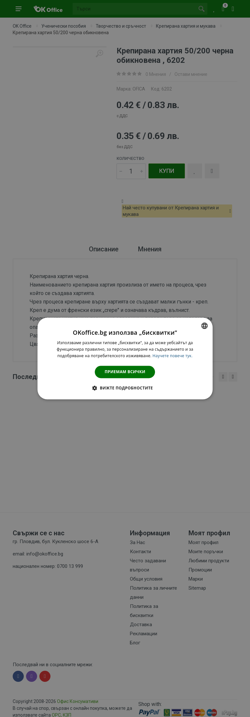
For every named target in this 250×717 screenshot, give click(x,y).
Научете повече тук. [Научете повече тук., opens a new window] (173, 355)
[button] (125, 388)
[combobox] (204, 325)
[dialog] (125, 358)
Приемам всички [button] (125, 371)
